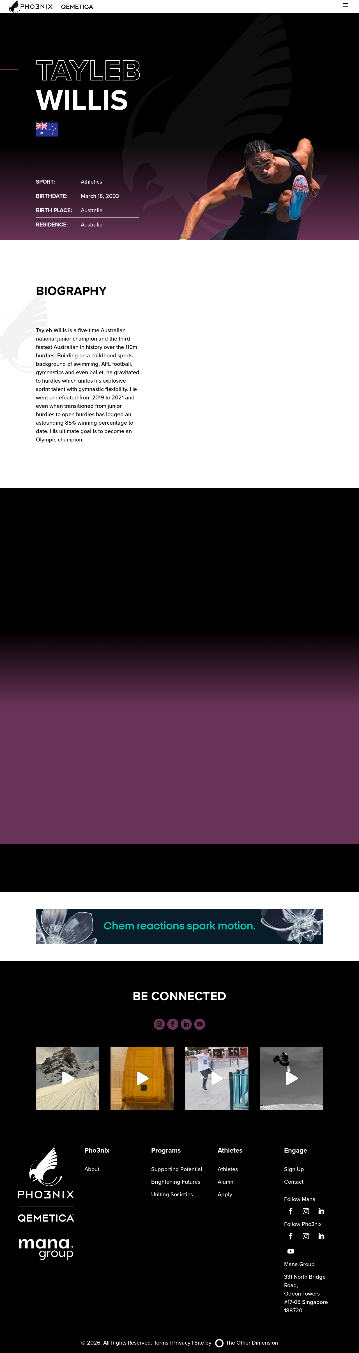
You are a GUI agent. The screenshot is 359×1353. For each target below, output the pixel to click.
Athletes (228, 1169)
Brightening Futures (175, 1182)
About (91, 1169)
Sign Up (294, 1169)
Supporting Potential (176, 1169)
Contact (293, 1182)
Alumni (226, 1182)
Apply (225, 1194)
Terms (161, 1342)
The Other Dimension (246, 1342)
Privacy (181, 1342)
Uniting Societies (172, 1194)
